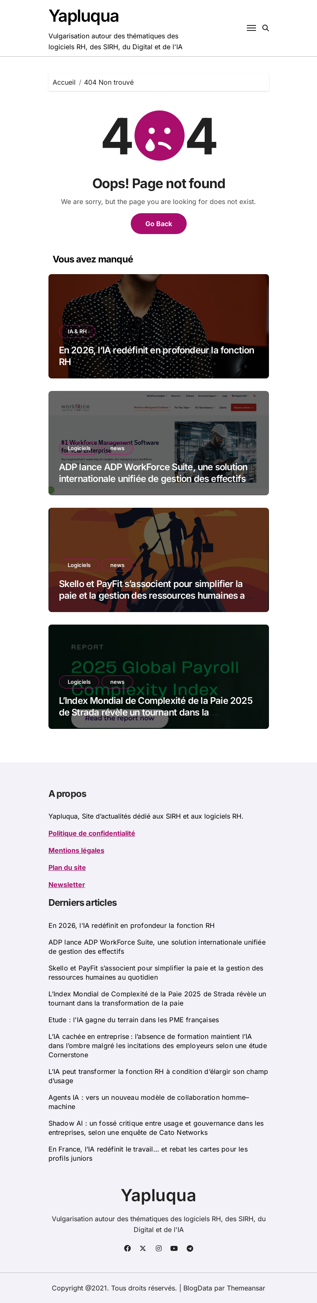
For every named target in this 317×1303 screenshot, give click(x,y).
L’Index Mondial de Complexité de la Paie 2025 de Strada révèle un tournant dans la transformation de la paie (155, 712)
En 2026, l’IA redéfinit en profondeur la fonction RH (131, 925)
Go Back (158, 223)
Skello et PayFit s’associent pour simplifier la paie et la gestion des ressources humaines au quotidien (154, 595)
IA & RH (77, 331)
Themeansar (246, 1288)
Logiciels (79, 448)
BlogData (197, 1288)
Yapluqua (83, 15)
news (117, 448)
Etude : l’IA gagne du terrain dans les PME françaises (133, 1020)
